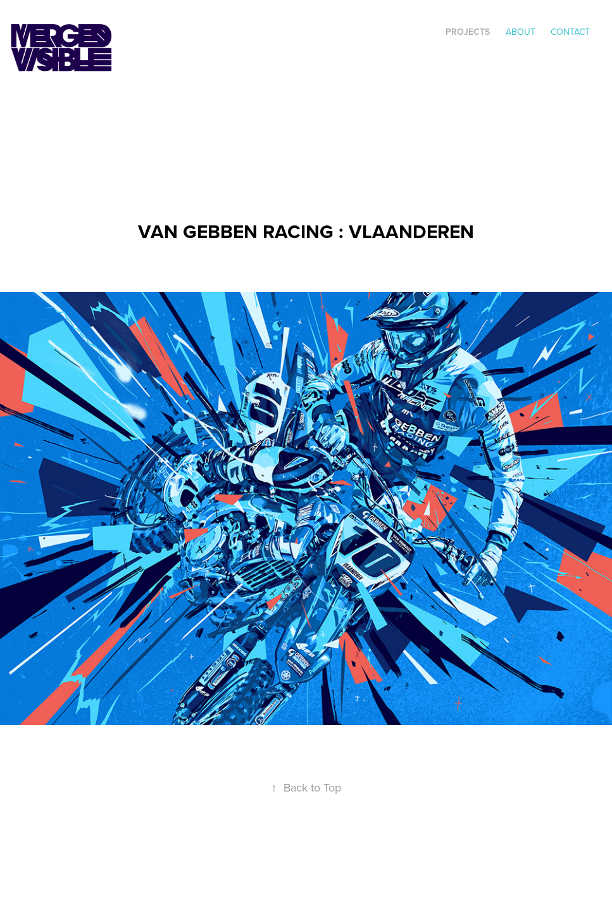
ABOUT (520, 31)
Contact (570, 31)
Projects (468, 31)
